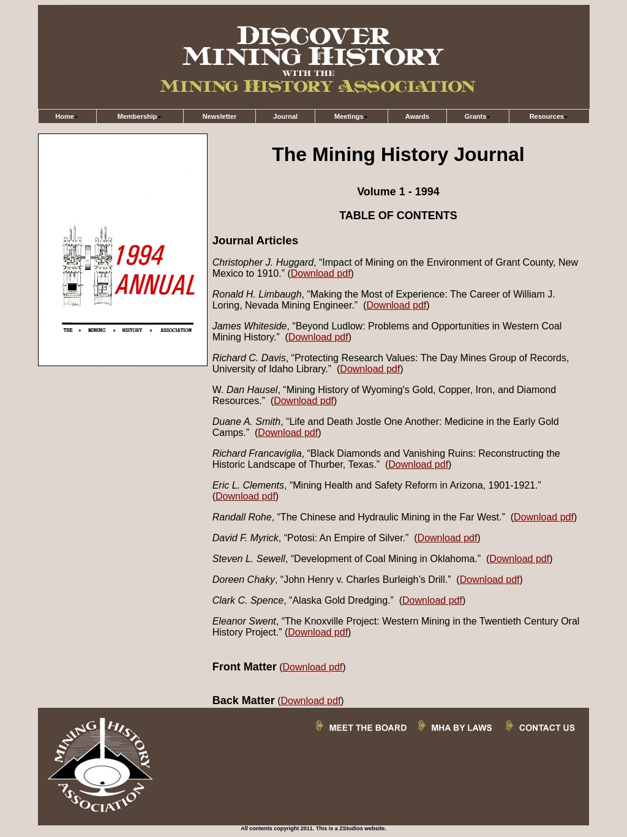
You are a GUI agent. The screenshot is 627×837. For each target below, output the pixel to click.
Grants (478, 116)
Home (67, 116)
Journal (285, 116)
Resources (549, 116)
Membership (140, 116)
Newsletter (220, 116)
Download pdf (321, 273)
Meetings (351, 116)
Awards (417, 116)
